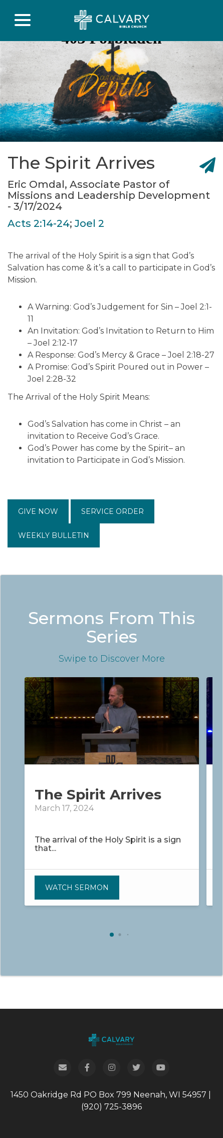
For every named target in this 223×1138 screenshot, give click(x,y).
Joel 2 (89, 223)
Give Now (38, 511)
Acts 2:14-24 (39, 223)
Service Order (112, 511)
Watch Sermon (77, 887)
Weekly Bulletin (53, 535)
